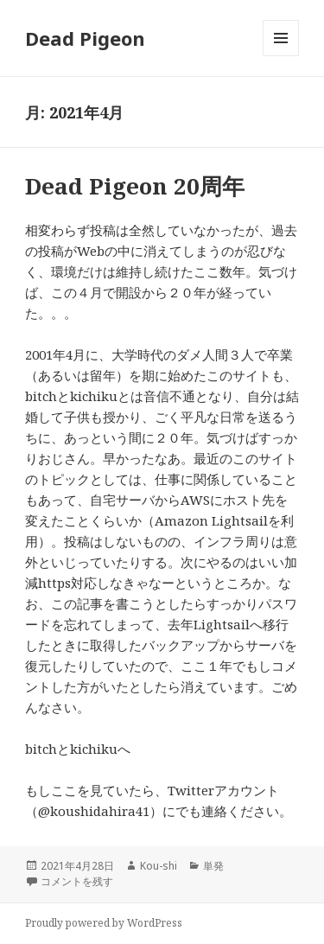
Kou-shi (158, 865)
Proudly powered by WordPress (103, 922)
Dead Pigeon (85, 38)
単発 (213, 865)
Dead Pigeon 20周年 (135, 185)
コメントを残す (77, 881)
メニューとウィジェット (280, 55)
